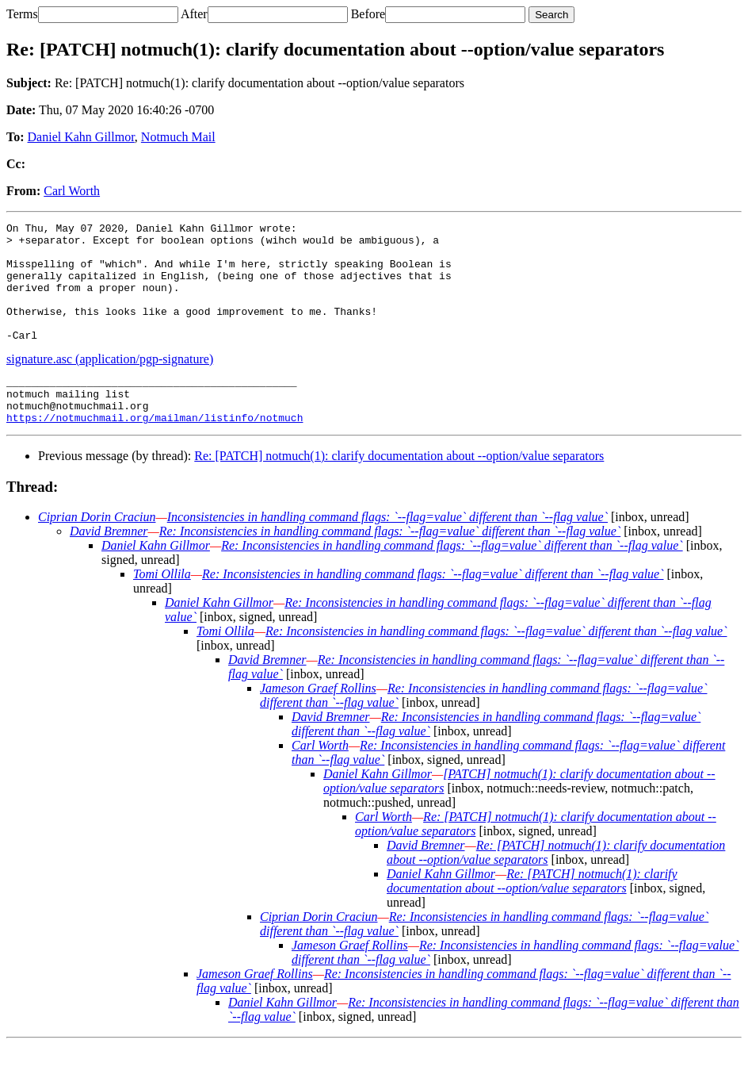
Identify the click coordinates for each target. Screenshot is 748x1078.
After (194, 14)
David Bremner (109, 564)
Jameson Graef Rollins (318, 721)
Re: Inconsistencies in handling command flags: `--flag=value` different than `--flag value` (390, 564)
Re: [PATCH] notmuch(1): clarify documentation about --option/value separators (399, 489)
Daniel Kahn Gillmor (81, 137)
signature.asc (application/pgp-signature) (109, 382)
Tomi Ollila (162, 607)
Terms (22, 14)
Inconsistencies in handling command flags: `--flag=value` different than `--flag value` (387, 550)
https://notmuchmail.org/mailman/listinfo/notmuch (154, 450)
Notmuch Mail (178, 137)
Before (368, 14)
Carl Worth (72, 191)
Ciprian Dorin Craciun (96, 550)
